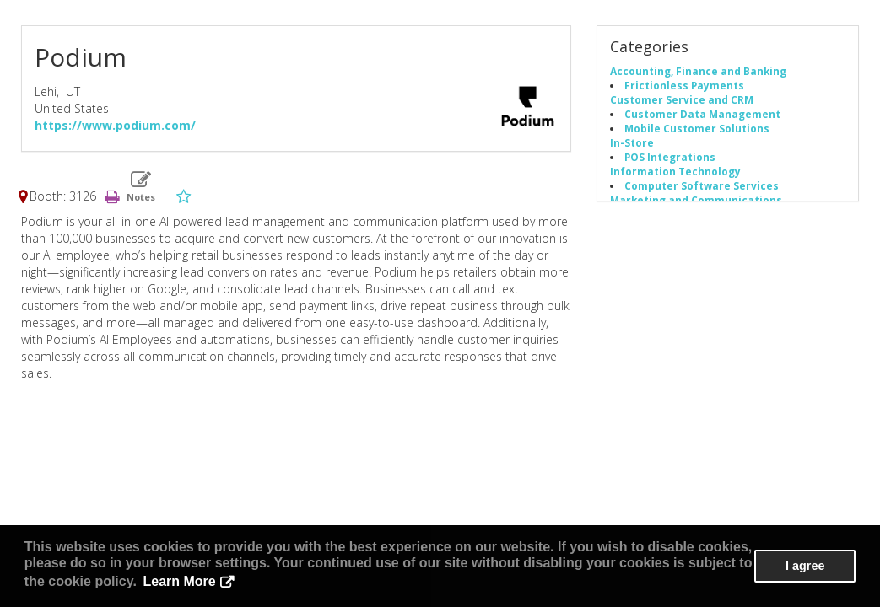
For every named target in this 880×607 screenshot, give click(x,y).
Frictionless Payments (684, 85)
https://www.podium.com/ (115, 125)
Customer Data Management (702, 114)
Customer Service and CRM (681, 99)
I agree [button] (805, 565)
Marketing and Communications (696, 200)
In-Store (632, 142)
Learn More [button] (179, 581)
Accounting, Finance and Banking (698, 71)
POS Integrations (669, 157)
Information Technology (675, 171)
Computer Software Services (701, 185)
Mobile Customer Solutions (696, 128)
